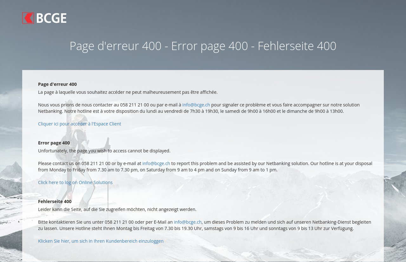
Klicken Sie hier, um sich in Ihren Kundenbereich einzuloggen (101, 241)
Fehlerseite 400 (55, 201)
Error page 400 (54, 143)
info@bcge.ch (196, 105)
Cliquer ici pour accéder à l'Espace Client (79, 124)
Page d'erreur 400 (57, 84)
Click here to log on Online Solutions (75, 182)
